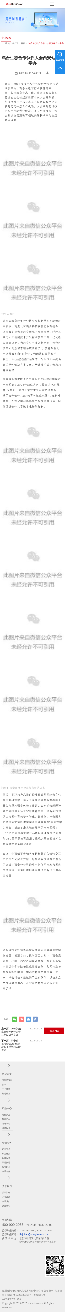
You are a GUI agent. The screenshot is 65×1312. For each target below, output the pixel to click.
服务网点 (6, 1167)
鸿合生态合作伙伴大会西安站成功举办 (46, 43)
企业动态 (6, 37)
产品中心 (7, 1108)
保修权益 (6, 1158)
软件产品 (6, 1119)
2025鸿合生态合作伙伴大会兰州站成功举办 (21, 1031)
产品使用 (6, 1153)
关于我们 (7, 1186)
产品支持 (6, 1149)
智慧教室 (6, 1093)
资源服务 (7, 1142)
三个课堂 (6, 1089)
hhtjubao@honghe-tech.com (34, 1234)
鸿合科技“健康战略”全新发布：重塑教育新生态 (21, 1045)
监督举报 (6, 1206)
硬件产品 (6, 1114)
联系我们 (6, 1201)
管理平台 (6, 1123)
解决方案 (7, 1073)
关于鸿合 (6, 1192)
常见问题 (6, 1162)
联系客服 (6, 1171)
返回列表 (54, 1030)
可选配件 (6, 1128)
